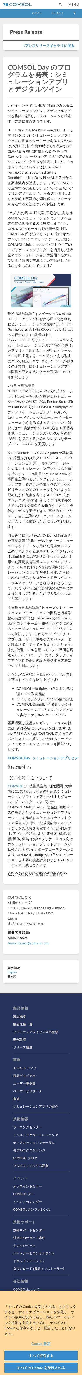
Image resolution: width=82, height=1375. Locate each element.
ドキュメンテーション (29, 1261)
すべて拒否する (41, 1355)
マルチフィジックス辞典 (31, 1165)
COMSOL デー (23, 1194)
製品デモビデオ (24, 1075)
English (12, 972)
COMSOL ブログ (25, 1158)
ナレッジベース (24, 1245)
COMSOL (15, 785)
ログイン (37, 13)
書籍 (16, 1098)
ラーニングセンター (27, 1127)
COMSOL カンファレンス (31, 1209)
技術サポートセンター (29, 1230)
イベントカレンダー (27, 1201)
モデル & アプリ (24, 1068)
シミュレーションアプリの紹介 (35, 1106)
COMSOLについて (26, 1289)
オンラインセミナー (27, 1186)
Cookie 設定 (41, 1343)
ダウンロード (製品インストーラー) (38, 1268)
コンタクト (57, 13)
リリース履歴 (22, 1047)
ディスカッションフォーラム (34, 1142)
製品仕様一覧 (22, 1024)
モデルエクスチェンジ (29, 1150)
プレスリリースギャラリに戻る (49, 45)
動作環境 (19, 1039)
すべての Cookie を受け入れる (41, 1367)
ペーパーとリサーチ (27, 1091)
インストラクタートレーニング (35, 1135)
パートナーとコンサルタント (34, 1253)
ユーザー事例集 (24, 1083)
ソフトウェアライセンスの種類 (35, 1032)
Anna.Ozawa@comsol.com (28, 942)
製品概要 (19, 1016)
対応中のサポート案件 (29, 1237)
